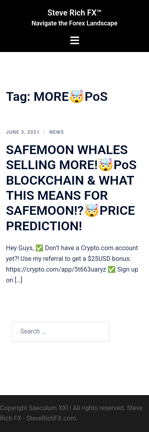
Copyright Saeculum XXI (34, 408)
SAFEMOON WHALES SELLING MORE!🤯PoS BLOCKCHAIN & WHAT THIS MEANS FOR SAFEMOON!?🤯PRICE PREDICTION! (71, 187)
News (56, 132)
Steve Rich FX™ (75, 12)
